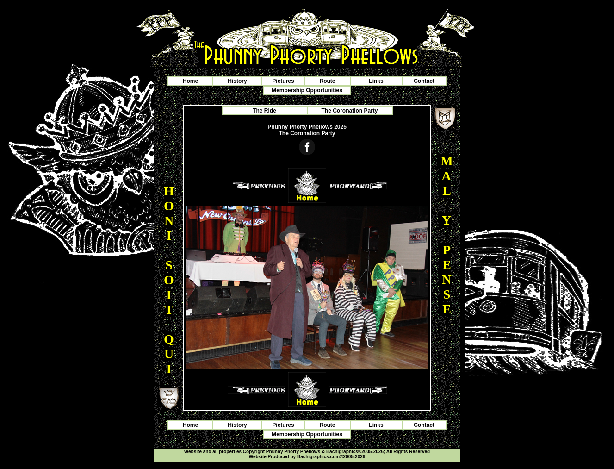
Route (327, 81)
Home (190, 81)
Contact (424, 81)
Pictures (283, 81)
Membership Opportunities (307, 90)
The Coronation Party (349, 110)
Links (376, 81)
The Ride (264, 110)
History (237, 81)
